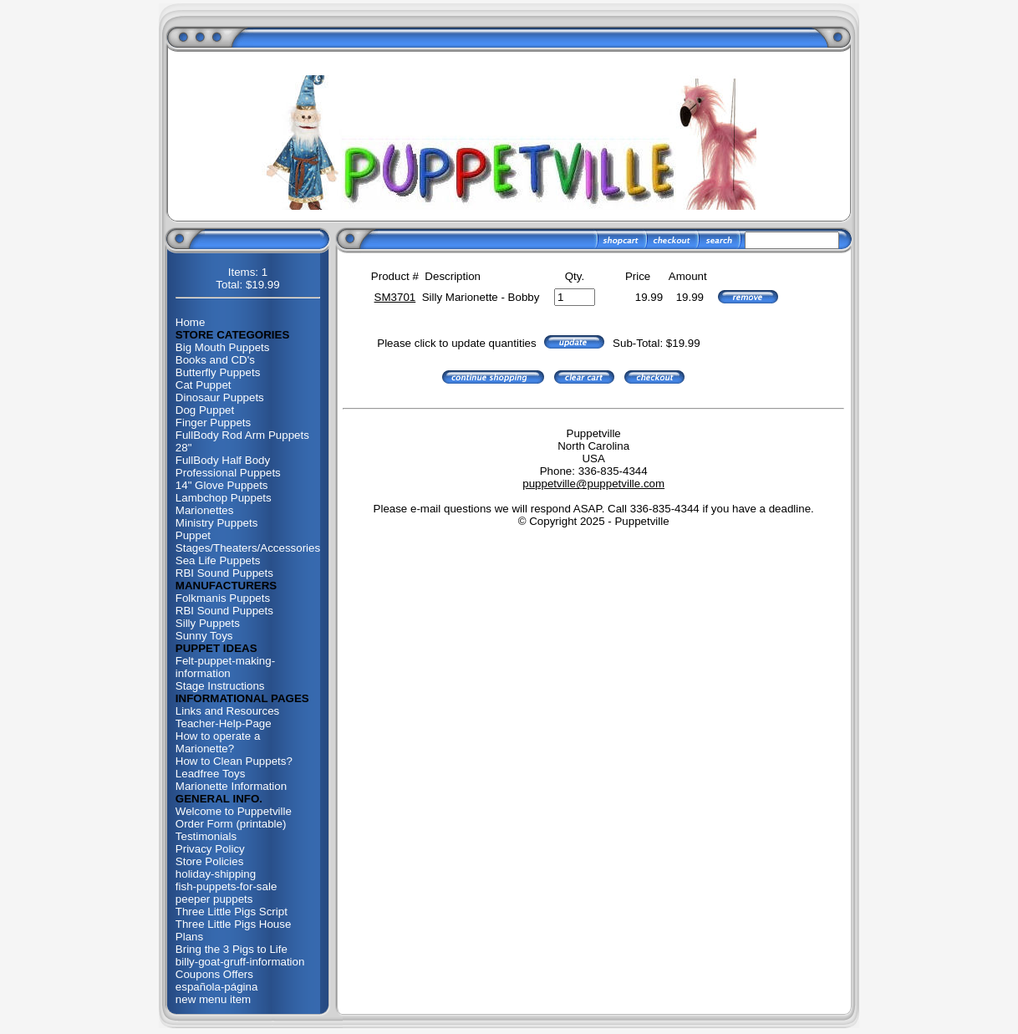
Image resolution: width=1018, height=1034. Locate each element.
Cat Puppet (204, 385)
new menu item (213, 999)
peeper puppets (214, 899)
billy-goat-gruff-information (240, 961)
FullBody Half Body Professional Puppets (228, 466)
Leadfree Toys (210, 773)
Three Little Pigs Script (232, 911)
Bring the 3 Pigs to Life (232, 949)
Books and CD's (215, 360)
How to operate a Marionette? (218, 742)
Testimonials (206, 836)
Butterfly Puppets (218, 372)
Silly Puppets (208, 623)
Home (191, 322)
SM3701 (395, 297)
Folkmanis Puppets (223, 598)
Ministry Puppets (217, 523)
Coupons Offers (214, 974)
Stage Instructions (220, 686)
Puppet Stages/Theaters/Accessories (248, 541)
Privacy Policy (210, 849)
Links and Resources (227, 711)
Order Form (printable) (231, 824)
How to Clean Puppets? (234, 761)
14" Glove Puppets (222, 485)
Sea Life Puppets (218, 560)
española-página (217, 987)
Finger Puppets (213, 422)
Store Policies (210, 861)
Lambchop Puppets (224, 498)
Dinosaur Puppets (220, 397)
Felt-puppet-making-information (225, 667)
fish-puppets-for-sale (226, 886)
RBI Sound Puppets (224, 573)
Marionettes (205, 510)
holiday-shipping (216, 874)
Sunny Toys (204, 635)
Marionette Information (231, 786)
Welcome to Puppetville (234, 811)
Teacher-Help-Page (224, 723)
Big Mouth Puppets (223, 347)
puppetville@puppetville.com (593, 483)
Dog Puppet (205, 410)
